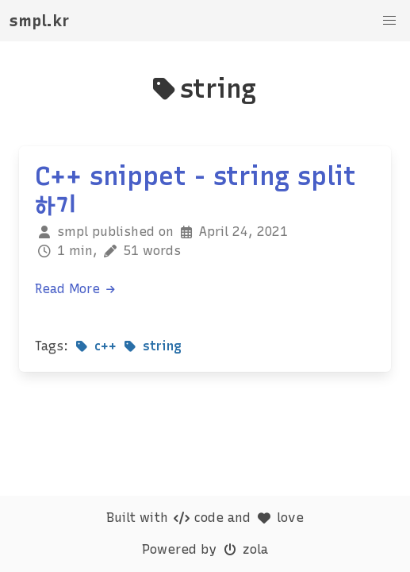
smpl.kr (39, 20)
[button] (389, 20)
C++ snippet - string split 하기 (195, 190)
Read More (76, 288)
